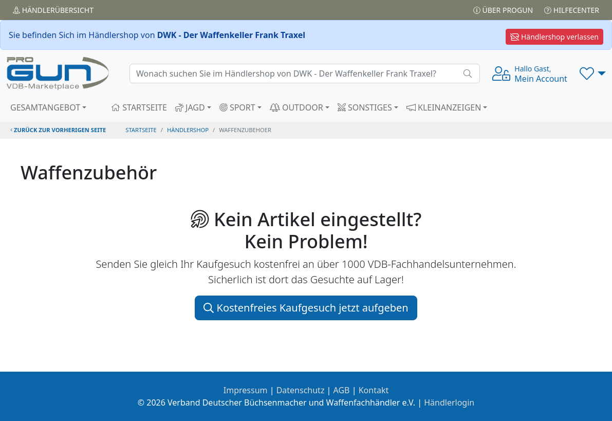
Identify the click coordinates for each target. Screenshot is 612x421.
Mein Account (540, 74)
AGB (341, 390)
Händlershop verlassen (554, 37)
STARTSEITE (139, 107)
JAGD (190, 107)
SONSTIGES (365, 107)
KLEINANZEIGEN (443, 107)
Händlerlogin (449, 402)
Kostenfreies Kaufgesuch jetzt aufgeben (305, 308)
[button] (593, 73)
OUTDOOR (296, 107)
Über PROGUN (503, 10)
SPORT (237, 107)
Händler (53, 10)
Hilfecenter (571, 10)
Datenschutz (300, 390)
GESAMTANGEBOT (45, 107)
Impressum (246, 390)
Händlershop (188, 130)
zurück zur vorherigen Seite (58, 130)
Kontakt (374, 390)
